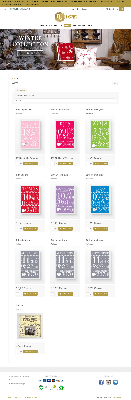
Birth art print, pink (24, 110)
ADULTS (58, 25)
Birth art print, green (95, 110)
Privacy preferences (15, 397)
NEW (42, 25)
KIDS (49, 25)
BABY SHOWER (79, 25)
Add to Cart (30, 163)
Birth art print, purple (60, 175)
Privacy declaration (30, 397)
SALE (90, 25)
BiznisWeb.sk (117, 397)
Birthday (19, 305)
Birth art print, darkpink (61, 110)
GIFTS (67, 25)
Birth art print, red (24, 175)
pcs (19, 163)
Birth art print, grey (24, 240)
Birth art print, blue (94, 175)
